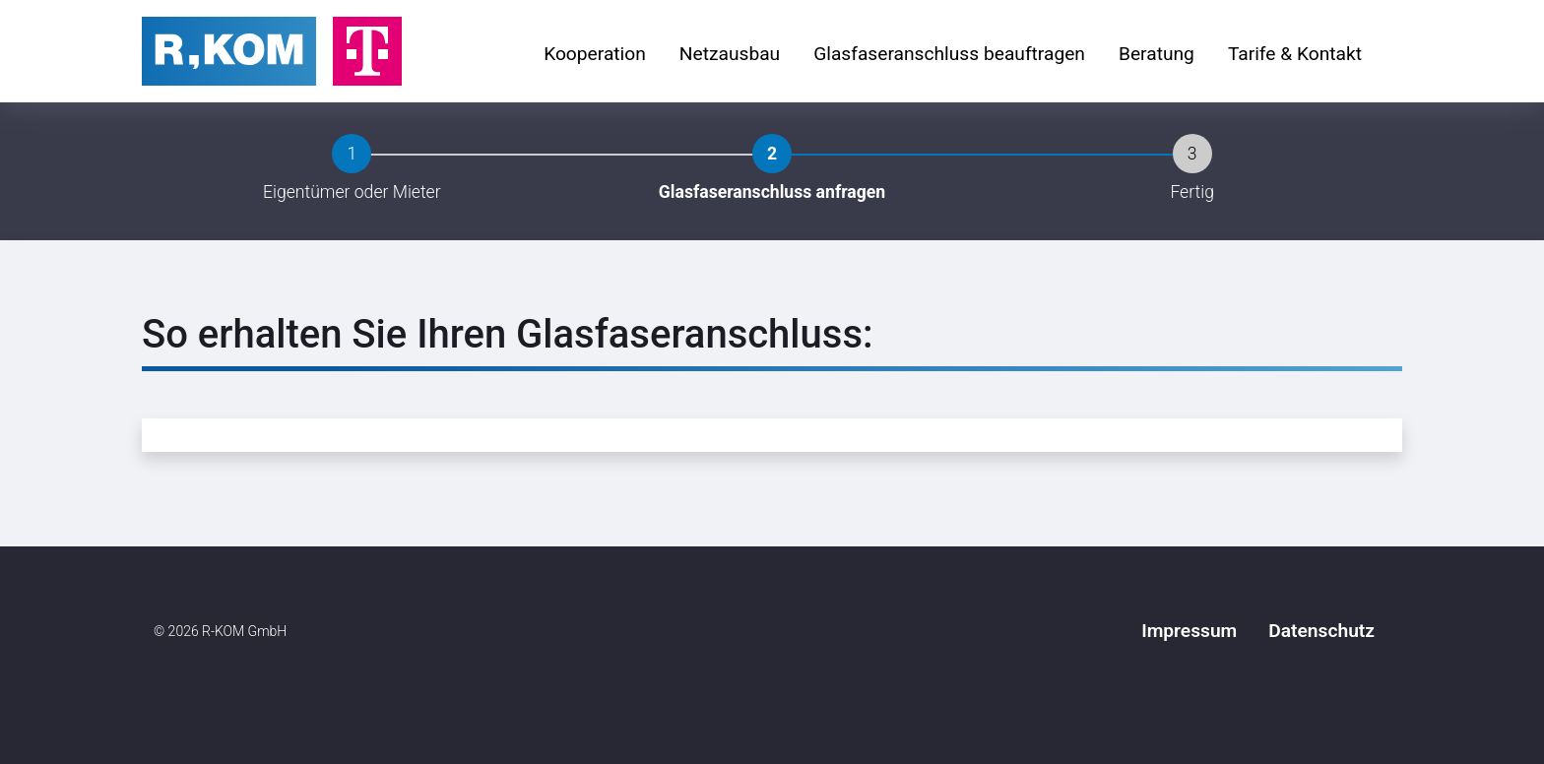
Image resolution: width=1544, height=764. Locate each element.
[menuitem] (595, 55)
